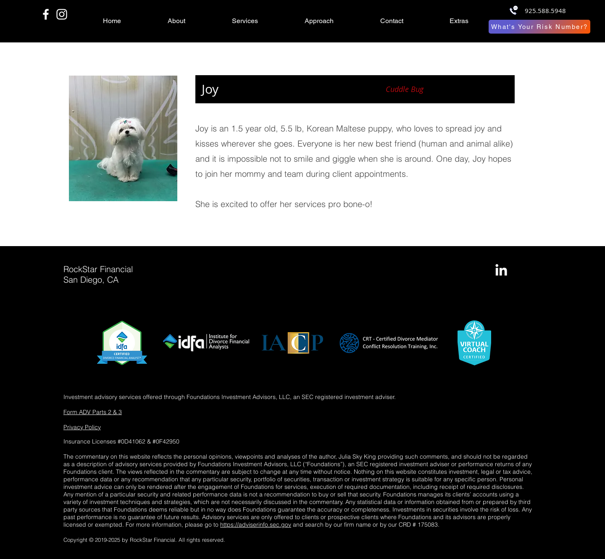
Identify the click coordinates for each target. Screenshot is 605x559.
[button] (193, 20)
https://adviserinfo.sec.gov (255, 524)
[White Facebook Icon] (46, 14)
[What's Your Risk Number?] (539, 27)
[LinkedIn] (501, 271)
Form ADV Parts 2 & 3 (92, 412)
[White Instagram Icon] (62, 14)
